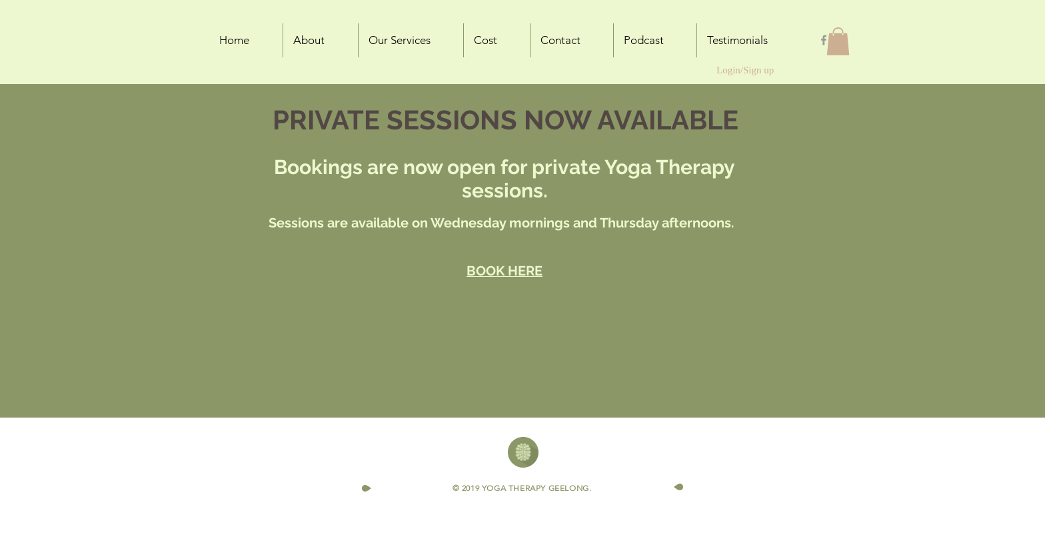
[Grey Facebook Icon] (823, 40)
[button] (838, 41)
